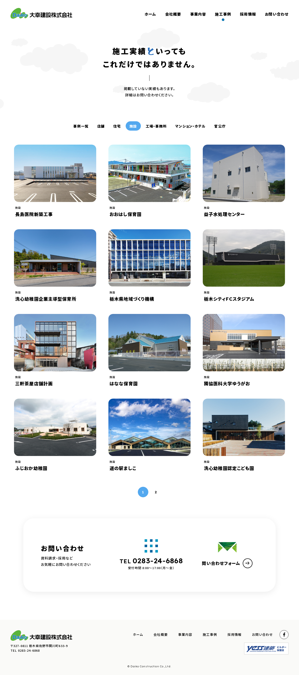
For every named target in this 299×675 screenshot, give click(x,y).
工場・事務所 (156, 126)
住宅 (117, 126)
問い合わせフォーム (227, 563)
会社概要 (160, 635)
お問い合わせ (262, 635)
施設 (133, 126)
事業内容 (185, 635)
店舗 (101, 126)
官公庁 (219, 126)
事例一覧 (81, 126)
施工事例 (210, 635)
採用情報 (235, 635)
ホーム (138, 635)
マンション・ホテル (190, 126)
